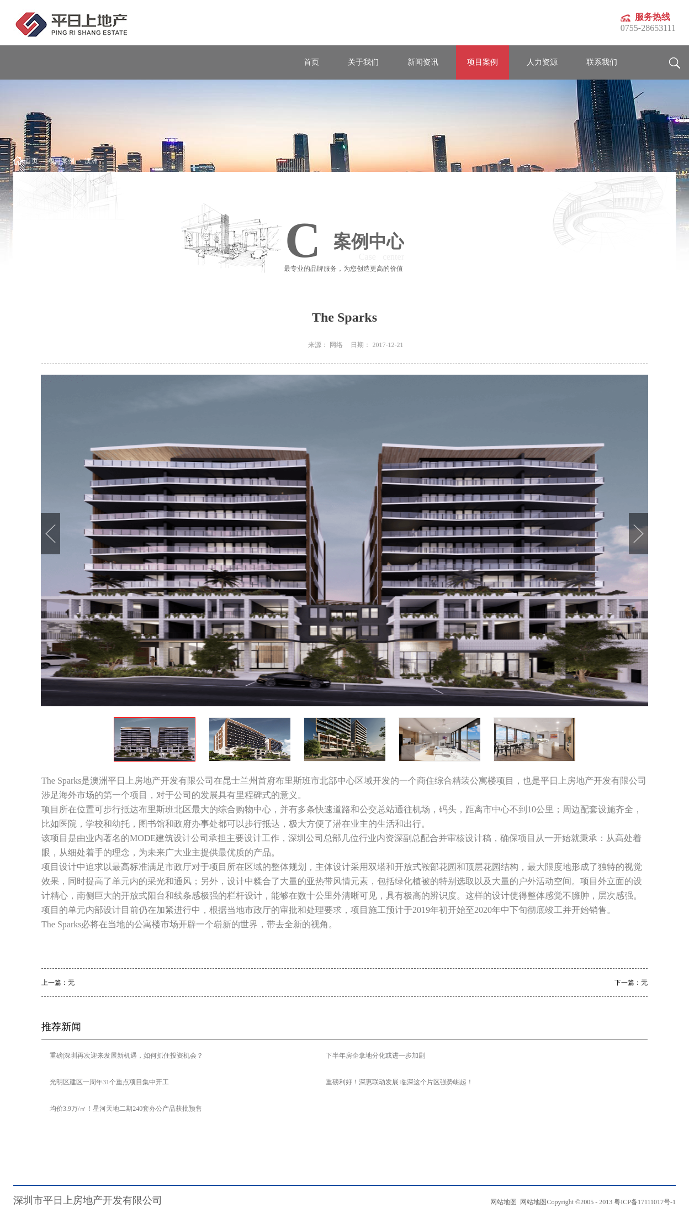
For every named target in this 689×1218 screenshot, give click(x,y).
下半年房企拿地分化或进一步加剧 (375, 1055)
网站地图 (532, 1202)
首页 (311, 62)
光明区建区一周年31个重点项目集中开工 (109, 1082)
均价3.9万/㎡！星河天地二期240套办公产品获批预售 (126, 1108)
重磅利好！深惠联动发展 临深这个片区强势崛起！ (399, 1082)
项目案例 (61, 161)
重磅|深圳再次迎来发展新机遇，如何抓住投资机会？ (126, 1055)
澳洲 (91, 161)
